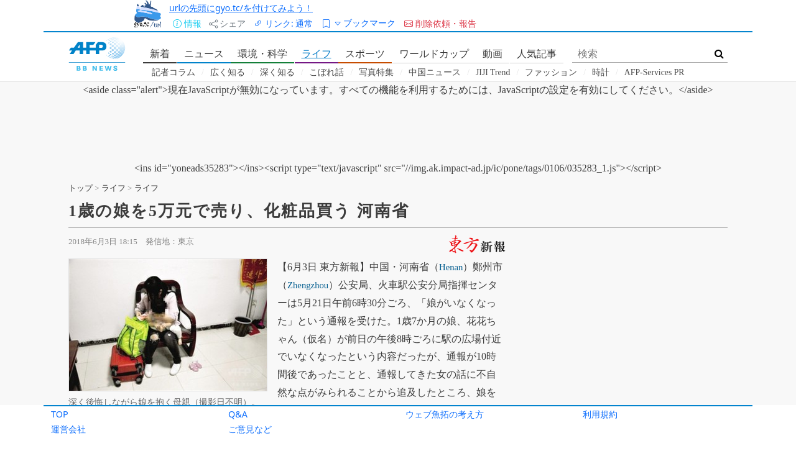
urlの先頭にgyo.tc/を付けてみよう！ (241, 8)
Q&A (238, 414)
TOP (59, 414)
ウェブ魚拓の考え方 (444, 414)
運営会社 (68, 429)
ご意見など (250, 429)
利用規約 (600, 414)
